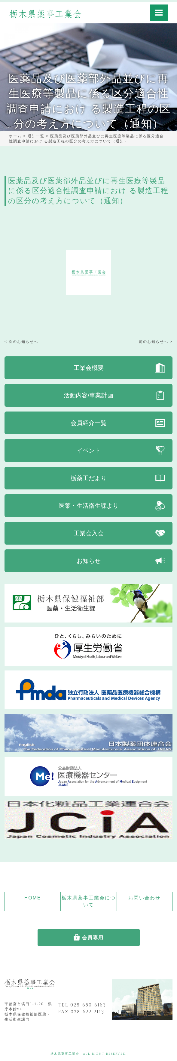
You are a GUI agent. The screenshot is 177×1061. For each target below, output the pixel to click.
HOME (32, 897)
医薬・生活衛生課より (89, 505)
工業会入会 (89, 533)
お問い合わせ (144, 897)
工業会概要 (89, 367)
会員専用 (93, 937)
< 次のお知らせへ (21, 342)
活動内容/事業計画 (89, 395)
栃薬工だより (89, 478)
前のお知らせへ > (155, 342)
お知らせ (89, 560)
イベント (89, 450)
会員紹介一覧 (89, 423)
